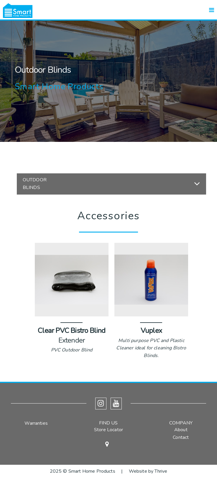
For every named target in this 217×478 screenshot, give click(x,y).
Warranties (36, 423)
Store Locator (108, 429)
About (181, 429)
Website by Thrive (148, 471)
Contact (181, 437)
